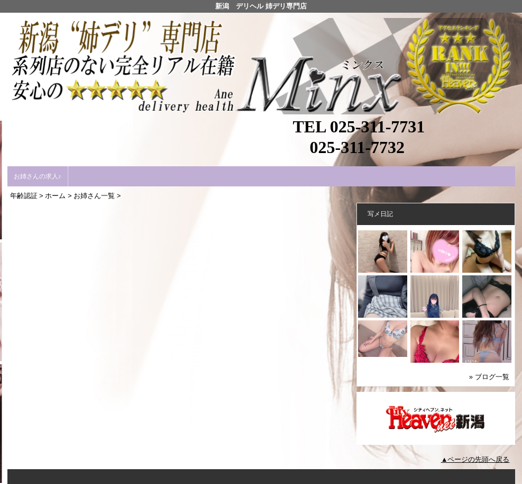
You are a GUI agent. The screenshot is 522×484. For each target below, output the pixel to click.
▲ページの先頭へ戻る (475, 459)
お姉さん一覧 (94, 196)
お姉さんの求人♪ (37, 176)
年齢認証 (24, 196)
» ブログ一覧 (489, 377)
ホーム (55, 196)
